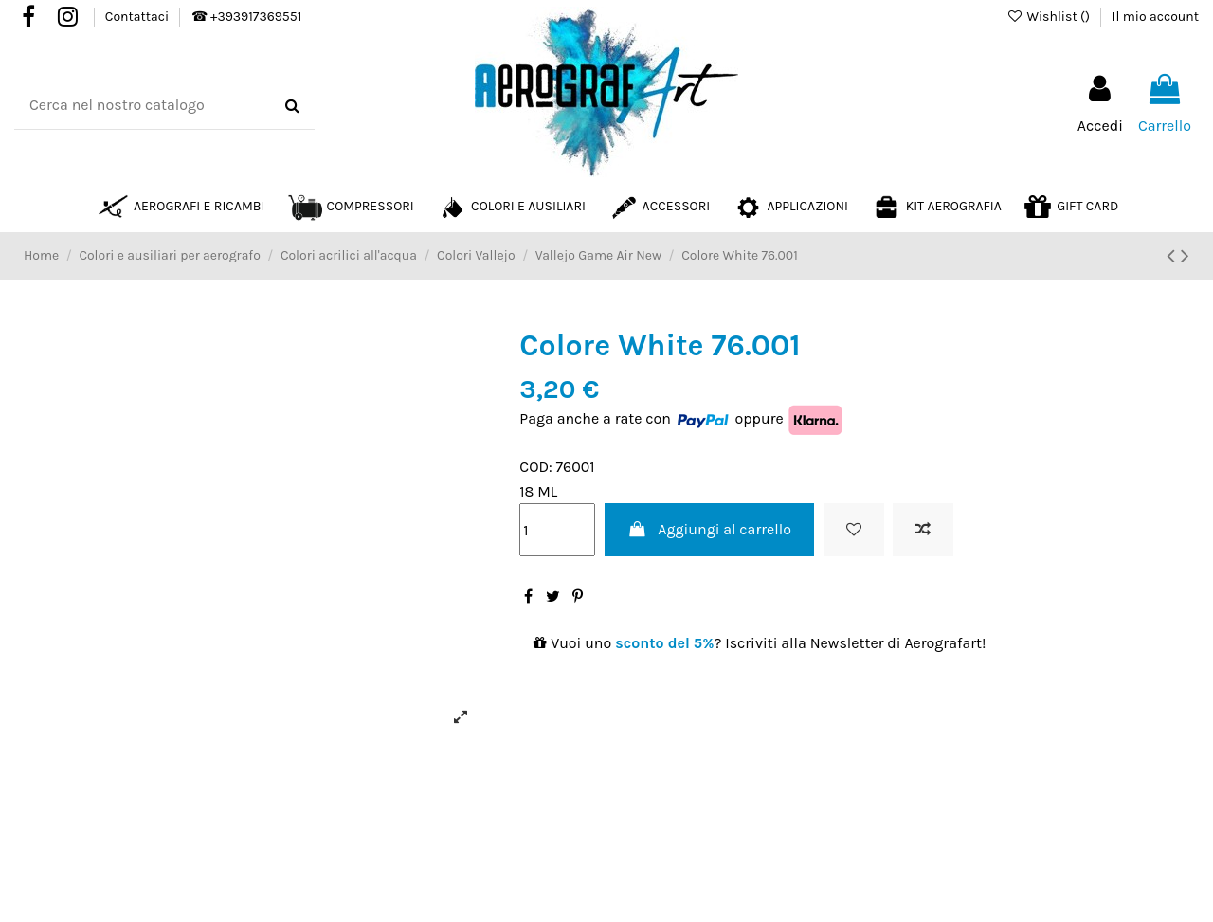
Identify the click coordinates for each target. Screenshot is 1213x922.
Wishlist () (1049, 17)
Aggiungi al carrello (709, 529)
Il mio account (1156, 17)
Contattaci (138, 17)
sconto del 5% (664, 643)
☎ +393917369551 (246, 17)
